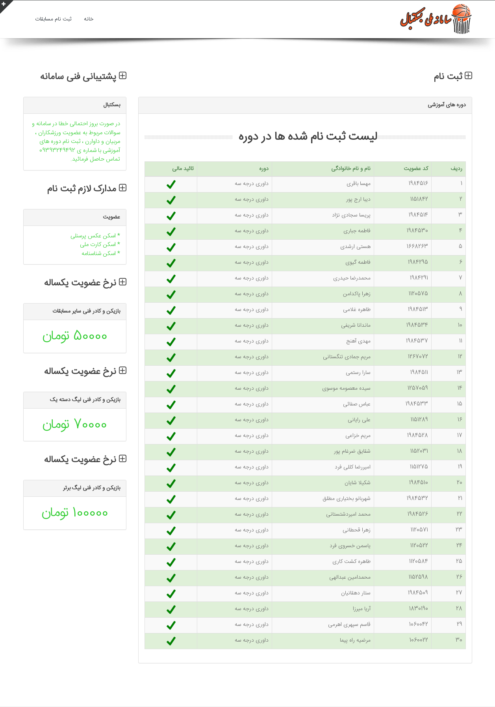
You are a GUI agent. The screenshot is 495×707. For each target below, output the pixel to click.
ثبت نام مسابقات (53, 19)
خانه (88, 19)
